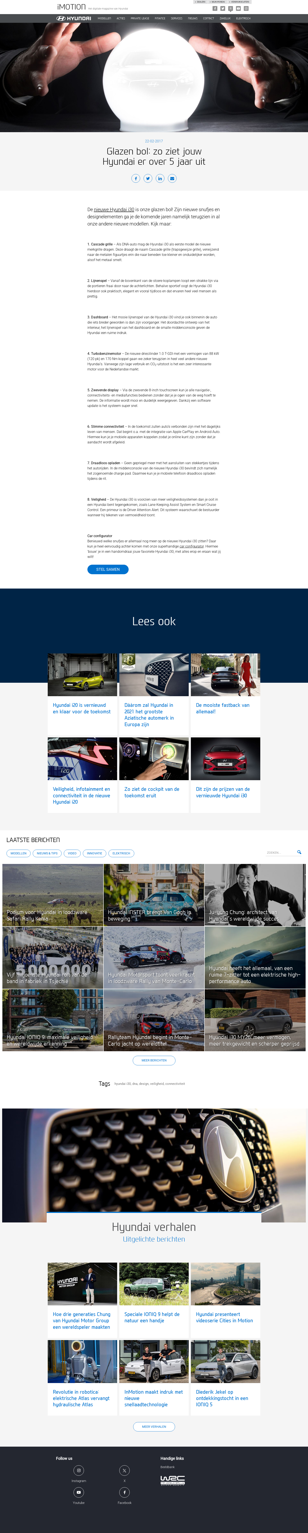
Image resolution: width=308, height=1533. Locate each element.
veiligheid (157, 1084)
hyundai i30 (123, 1084)
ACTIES (121, 18)
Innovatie (94, 853)
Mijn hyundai (218, 2)
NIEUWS (193, 18)
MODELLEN (104, 18)
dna (135, 1084)
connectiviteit (175, 1084)
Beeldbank (168, 1467)
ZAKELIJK (225, 18)
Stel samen (108, 569)
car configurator (192, 546)
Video (72, 853)
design (144, 1084)
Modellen (18, 853)
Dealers (201, 2)
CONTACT (208, 18)
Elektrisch (243, 18)
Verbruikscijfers (240, 2)
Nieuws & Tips (47, 853)
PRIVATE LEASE (140, 18)
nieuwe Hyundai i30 (114, 209)
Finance (160, 18)
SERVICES (176, 18)
